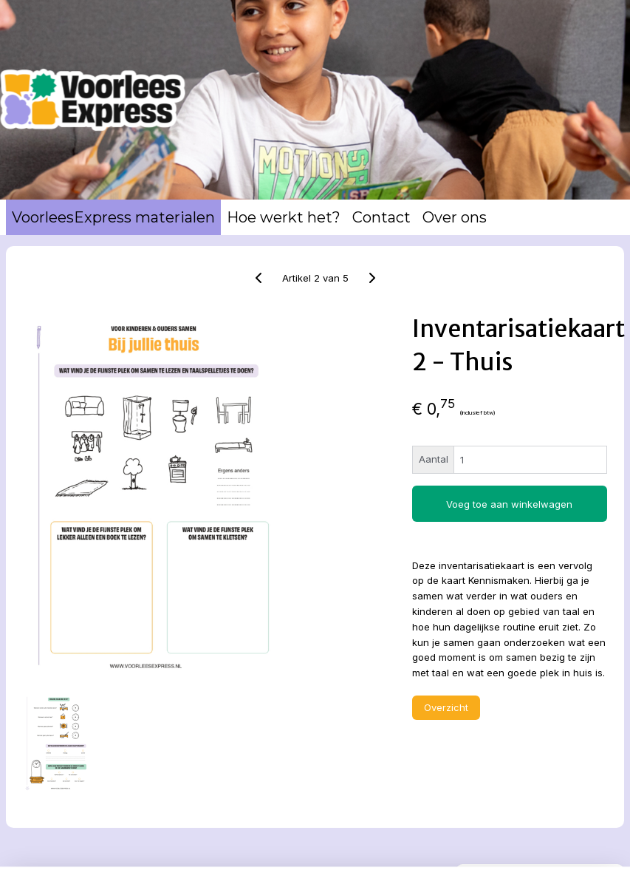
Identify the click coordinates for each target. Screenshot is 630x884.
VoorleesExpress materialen (113, 217)
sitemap (310, 856)
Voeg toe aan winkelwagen (362, 509)
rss (339, 856)
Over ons (454, 217)
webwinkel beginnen (394, 856)
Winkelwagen (510, 347)
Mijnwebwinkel (525, 856)
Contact (381, 217)
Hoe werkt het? (283, 217)
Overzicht (330, 780)
